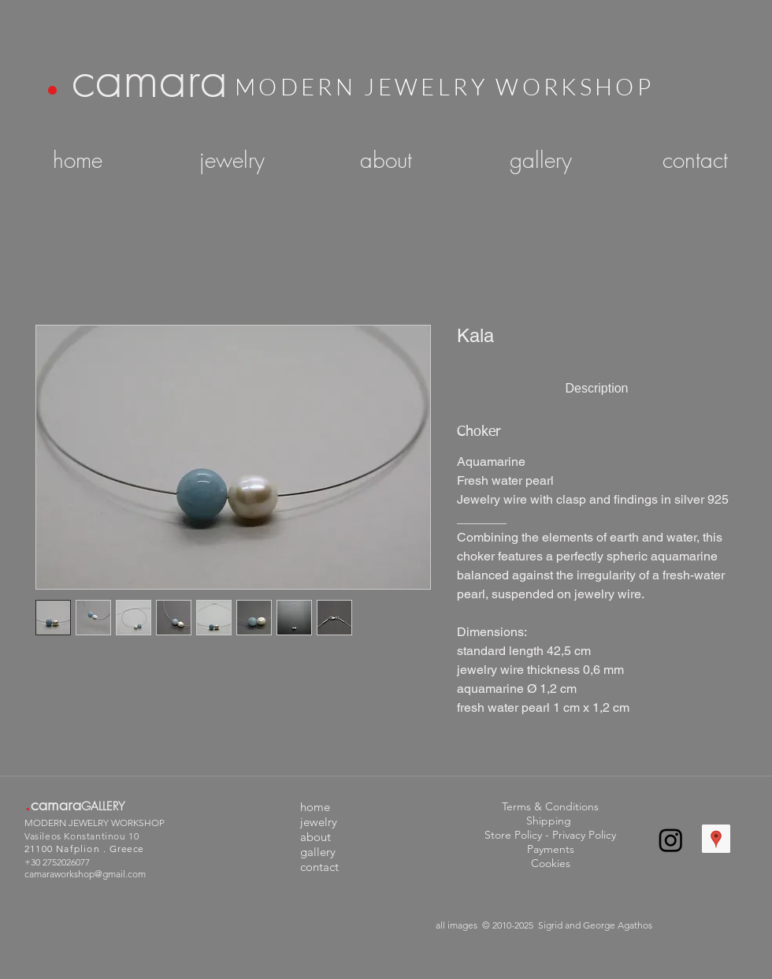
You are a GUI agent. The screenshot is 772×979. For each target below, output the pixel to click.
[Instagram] (670, 840)
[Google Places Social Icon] (716, 839)
